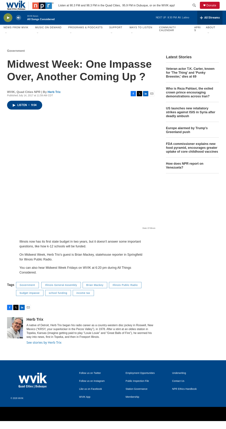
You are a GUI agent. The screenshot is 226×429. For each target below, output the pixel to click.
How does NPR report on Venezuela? (184, 173)
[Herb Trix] (15, 335)
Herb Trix (54, 100)
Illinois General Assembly (61, 293)
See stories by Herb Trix (43, 350)
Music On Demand (48, 35)
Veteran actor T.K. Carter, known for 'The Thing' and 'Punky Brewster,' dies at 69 (190, 80)
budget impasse (30, 300)
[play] (8, 26)
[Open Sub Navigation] (6, 41)
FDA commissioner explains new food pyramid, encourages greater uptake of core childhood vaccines (192, 155)
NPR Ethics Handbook (184, 397)
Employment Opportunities (140, 381)
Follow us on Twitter (90, 381)
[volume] (19, 26)
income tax (83, 300)
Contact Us (178, 389)
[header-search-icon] (195, 9)
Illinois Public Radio (125, 293)
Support (115, 35)
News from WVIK (16, 35)
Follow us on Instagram (92, 389)
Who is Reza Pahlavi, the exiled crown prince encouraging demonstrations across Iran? (189, 100)
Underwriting (179, 381)
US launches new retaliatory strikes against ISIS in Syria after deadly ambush (190, 120)
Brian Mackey (94, 293)
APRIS (197, 37)
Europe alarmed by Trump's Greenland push (187, 138)
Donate (213, 9)
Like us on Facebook (90, 397)
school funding (58, 300)
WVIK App (84, 405)
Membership (132, 405)
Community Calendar (167, 37)
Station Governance (136, 397)
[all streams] (209, 26)
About (210, 35)
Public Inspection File (137, 389)
